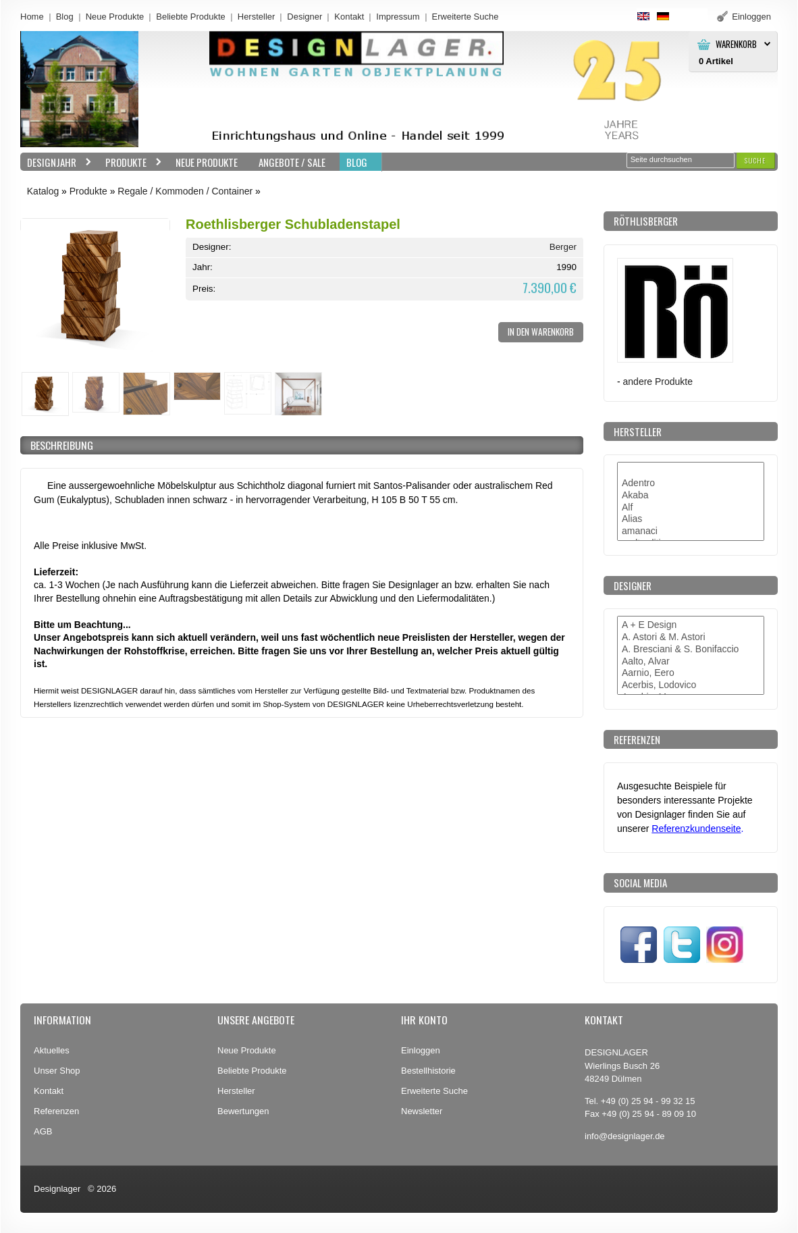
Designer (304, 16)
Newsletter (421, 1111)
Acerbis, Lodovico (690, 685)
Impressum (397, 16)
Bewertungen (243, 1111)
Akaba (690, 496)
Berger (563, 247)
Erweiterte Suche (434, 1091)
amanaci (690, 531)
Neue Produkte (115, 16)
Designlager (57, 1189)
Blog (65, 16)
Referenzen (56, 1111)
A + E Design (690, 625)
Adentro (690, 483)
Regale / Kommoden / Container (184, 191)
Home (32, 16)
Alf (690, 508)
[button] (755, 160)
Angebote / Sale (292, 162)
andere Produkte (658, 381)
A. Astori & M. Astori (690, 637)
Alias (690, 519)
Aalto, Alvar (690, 662)
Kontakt (349, 16)
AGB (43, 1131)
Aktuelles (52, 1050)
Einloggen (420, 1050)
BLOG (356, 162)
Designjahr (56, 162)
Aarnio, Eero (690, 673)
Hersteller (256, 16)
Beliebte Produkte (190, 16)
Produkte (130, 162)
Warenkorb (736, 44)
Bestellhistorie (428, 1071)
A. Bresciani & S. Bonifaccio (690, 650)
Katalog (43, 191)
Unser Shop (57, 1071)
